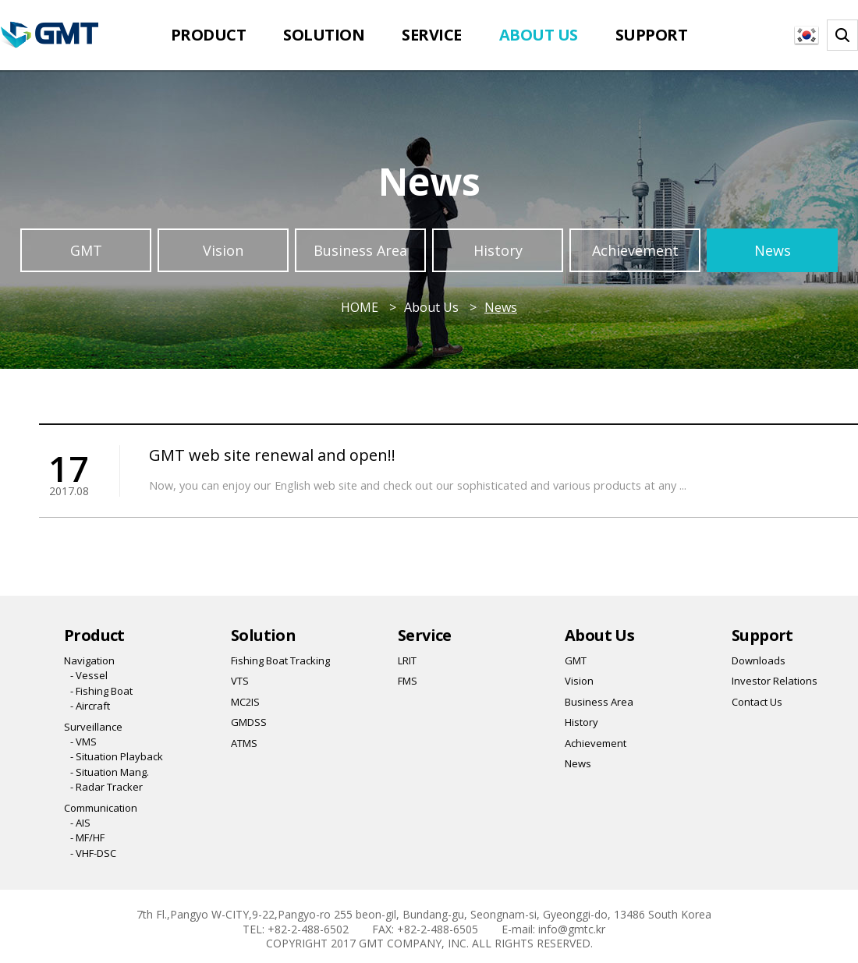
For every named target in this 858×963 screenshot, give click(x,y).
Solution (323, 34)
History (498, 250)
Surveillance (93, 727)
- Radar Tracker (106, 787)
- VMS (83, 742)
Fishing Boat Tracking (280, 660)
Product (208, 34)
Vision (223, 250)
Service (432, 34)
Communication (100, 808)
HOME (359, 307)
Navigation (89, 660)
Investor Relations (774, 681)
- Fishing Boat (101, 691)
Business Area (360, 250)
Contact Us (757, 702)
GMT (86, 250)
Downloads (758, 660)
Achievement (635, 250)
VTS (240, 681)
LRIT (407, 660)
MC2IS (245, 702)
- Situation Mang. (109, 772)
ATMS (244, 743)
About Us (538, 34)
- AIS (80, 823)
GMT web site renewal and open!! (272, 455)
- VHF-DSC (93, 853)
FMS (407, 681)
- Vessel (89, 675)
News (772, 250)
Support (651, 34)
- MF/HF (87, 837)
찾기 (842, 35)
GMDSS (249, 722)
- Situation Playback (116, 756)
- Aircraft (90, 706)
